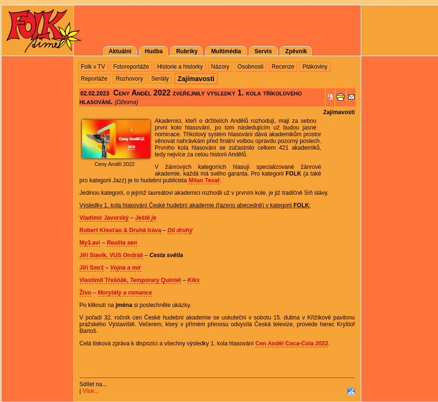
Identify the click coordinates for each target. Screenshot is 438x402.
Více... (91, 391)
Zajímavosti (339, 112)
